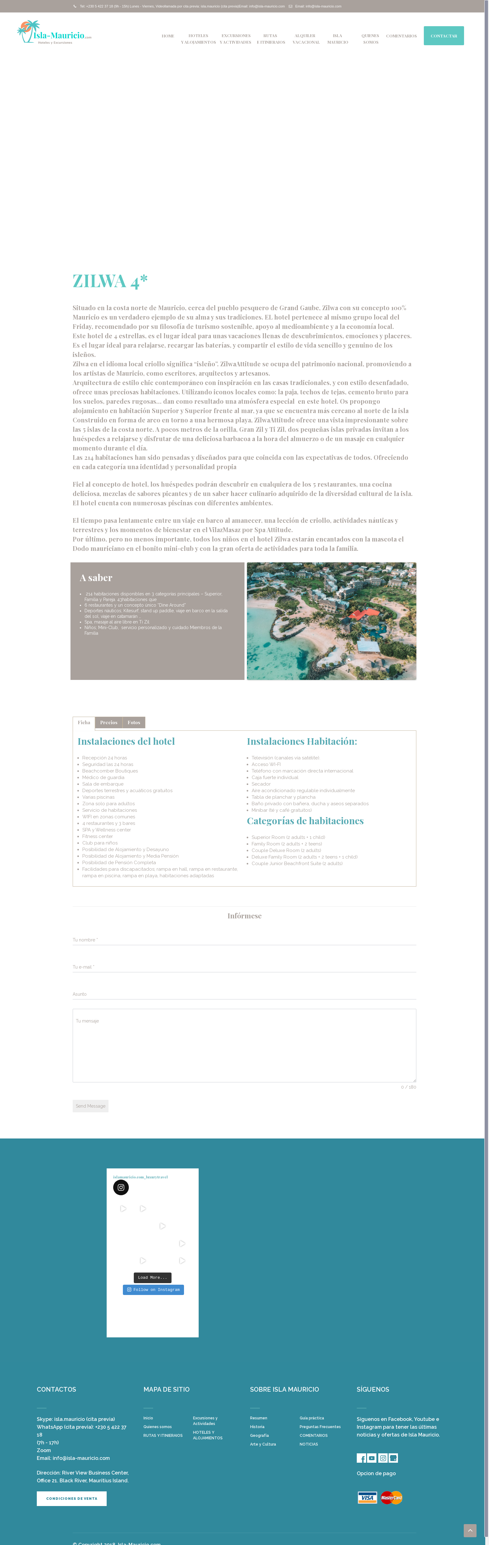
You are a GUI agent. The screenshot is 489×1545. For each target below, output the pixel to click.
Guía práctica (312, 1418)
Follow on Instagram (153, 1289)
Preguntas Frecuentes (320, 1427)
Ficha (84, 722)
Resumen (258, 1418)
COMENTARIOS (401, 35)
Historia (257, 1427)
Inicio (148, 1418)
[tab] (84, 724)
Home (168, 35)
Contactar (444, 35)
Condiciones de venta (71, 1499)
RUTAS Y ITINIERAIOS (163, 1435)
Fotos (134, 722)
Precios (109, 722)
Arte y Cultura (263, 1444)
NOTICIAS (309, 1444)
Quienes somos (157, 1427)
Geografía (259, 1435)
